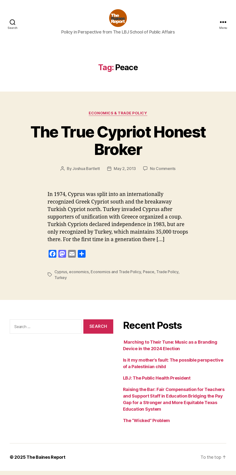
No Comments (162, 172)
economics (79, 275)
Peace (148, 275)
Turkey (60, 281)
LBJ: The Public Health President (157, 382)
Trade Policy (167, 275)
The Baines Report (45, 461)
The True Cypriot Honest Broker (118, 144)
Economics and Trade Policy (116, 275)
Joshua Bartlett (86, 172)
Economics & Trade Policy (118, 117)
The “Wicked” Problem (146, 424)
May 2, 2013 (125, 172)
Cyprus (60, 275)
